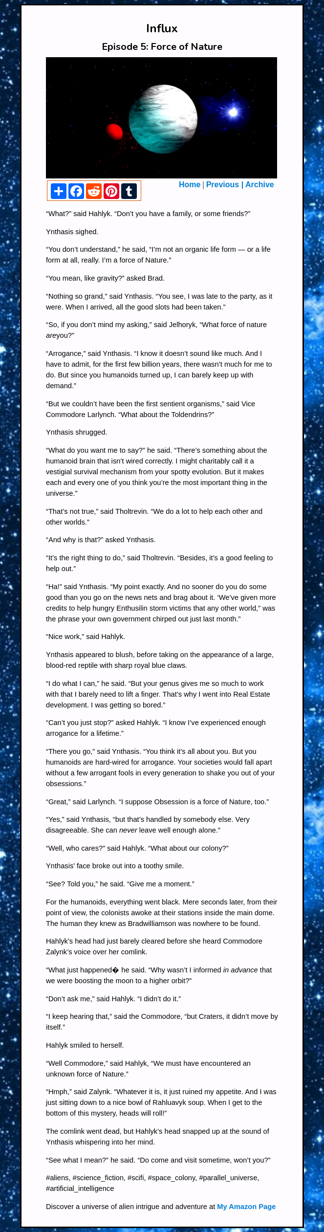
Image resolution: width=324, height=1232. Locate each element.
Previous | (225, 184)
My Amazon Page (246, 1206)
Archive (258, 184)
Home (189, 184)
